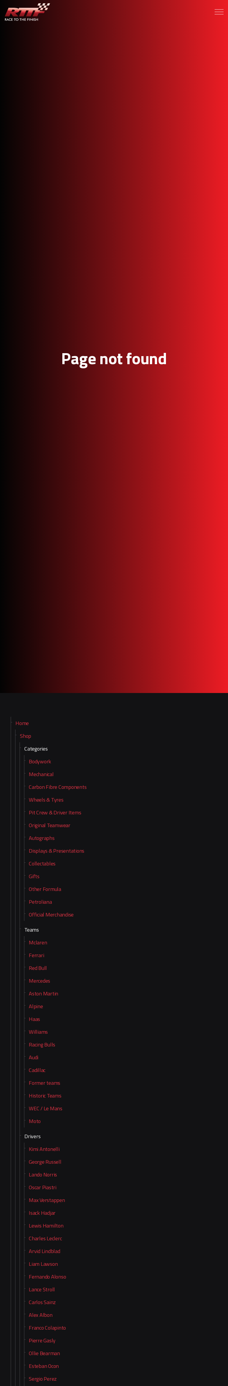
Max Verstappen (47, 1200)
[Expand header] (219, 12)
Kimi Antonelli (44, 1149)
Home (22, 723)
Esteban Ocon (44, 1366)
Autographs (42, 838)
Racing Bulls (42, 1045)
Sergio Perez (43, 1379)
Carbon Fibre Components (57, 787)
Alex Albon (41, 1315)
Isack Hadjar (42, 1213)
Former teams (44, 1083)
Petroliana (40, 902)
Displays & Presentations (56, 851)
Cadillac (37, 1070)
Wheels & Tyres (46, 800)
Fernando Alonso (47, 1277)
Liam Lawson (43, 1264)
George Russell (45, 1162)
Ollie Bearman (44, 1353)
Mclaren (38, 942)
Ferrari (36, 955)
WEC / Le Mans (45, 1108)
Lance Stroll (42, 1289)
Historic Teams (45, 1096)
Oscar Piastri (42, 1187)
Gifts (34, 876)
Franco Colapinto (47, 1328)
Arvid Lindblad (44, 1251)
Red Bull (38, 968)
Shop (25, 736)
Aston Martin (43, 993)
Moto (35, 1121)
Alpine (36, 1006)
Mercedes (39, 981)
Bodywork (40, 761)
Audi (33, 1057)
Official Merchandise (51, 915)
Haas (34, 1019)
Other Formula (45, 889)
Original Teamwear (49, 825)
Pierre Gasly (42, 1340)
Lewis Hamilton (46, 1226)
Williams (38, 1032)
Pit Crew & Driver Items (55, 812)
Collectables (42, 863)
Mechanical (41, 774)
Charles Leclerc (45, 1238)
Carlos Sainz (42, 1302)
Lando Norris (43, 1175)
